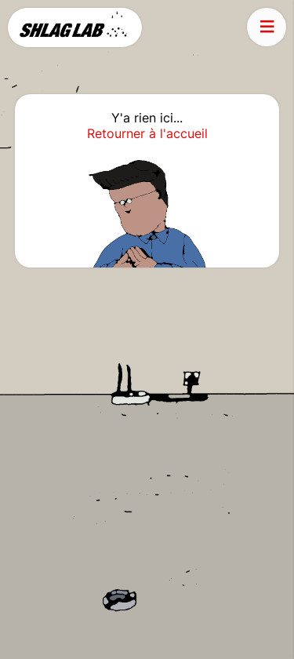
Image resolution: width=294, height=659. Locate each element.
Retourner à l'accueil (147, 133)
